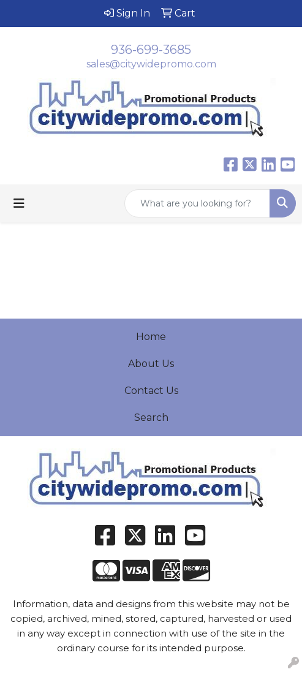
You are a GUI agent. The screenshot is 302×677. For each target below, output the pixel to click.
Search (151, 417)
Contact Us (151, 390)
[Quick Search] (197, 203)
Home (151, 336)
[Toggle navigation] (19, 203)
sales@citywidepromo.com (151, 64)
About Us (151, 363)
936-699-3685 (151, 49)
